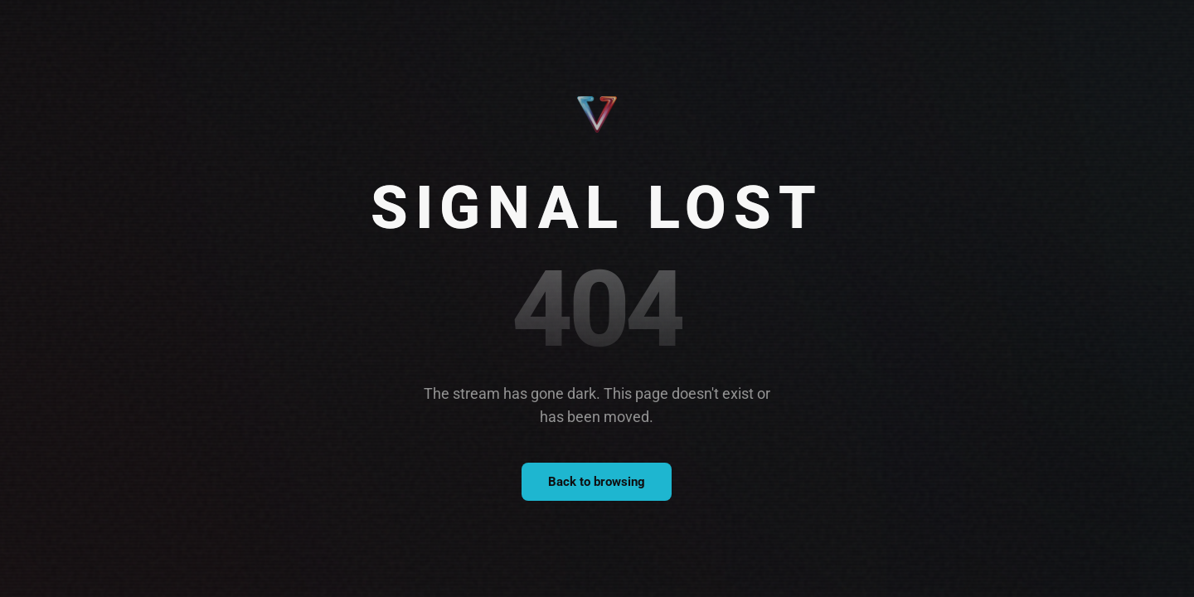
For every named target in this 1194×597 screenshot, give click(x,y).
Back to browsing (596, 481)
